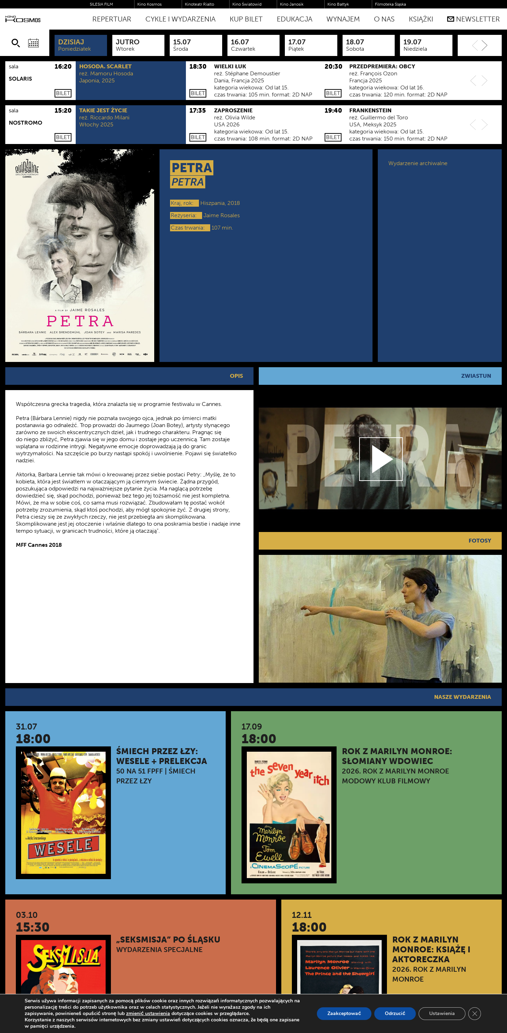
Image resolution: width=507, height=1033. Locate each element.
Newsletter (473, 19)
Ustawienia (442, 1013)
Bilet (63, 93)
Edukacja (294, 19)
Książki (421, 19)
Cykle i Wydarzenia (180, 19)
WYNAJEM (343, 19)
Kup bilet (246, 19)
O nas (384, 19)
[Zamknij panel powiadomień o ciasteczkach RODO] (474, 1013)
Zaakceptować (344, 1013)
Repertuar (111, 19)
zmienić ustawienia (148, 1013)
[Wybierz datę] (33, 43)
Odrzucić (395, 1013)
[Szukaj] (15, 43)
